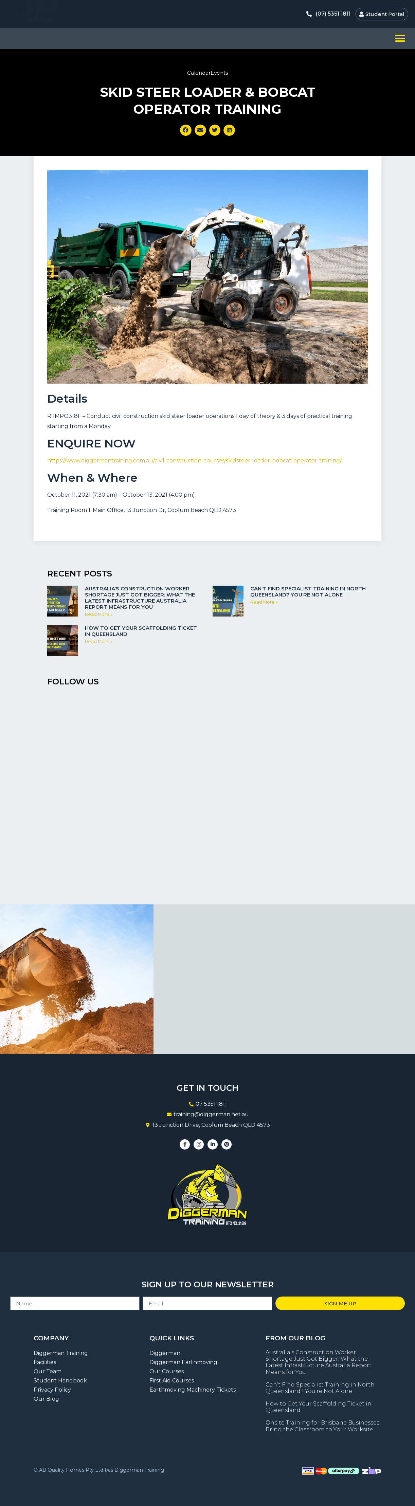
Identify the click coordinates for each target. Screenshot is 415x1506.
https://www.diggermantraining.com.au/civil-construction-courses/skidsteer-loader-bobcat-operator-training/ (194, 460)
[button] (400, 38)
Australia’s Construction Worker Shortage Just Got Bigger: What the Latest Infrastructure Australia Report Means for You (140, 597)
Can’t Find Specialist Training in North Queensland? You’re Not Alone (308, 591)
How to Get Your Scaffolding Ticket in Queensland (141, 631)
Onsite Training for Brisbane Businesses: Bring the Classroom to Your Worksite (323, 1425)
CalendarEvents (207, 73)
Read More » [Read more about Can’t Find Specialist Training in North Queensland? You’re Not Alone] (264, 602)
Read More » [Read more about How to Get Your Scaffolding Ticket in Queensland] (98, 641)
